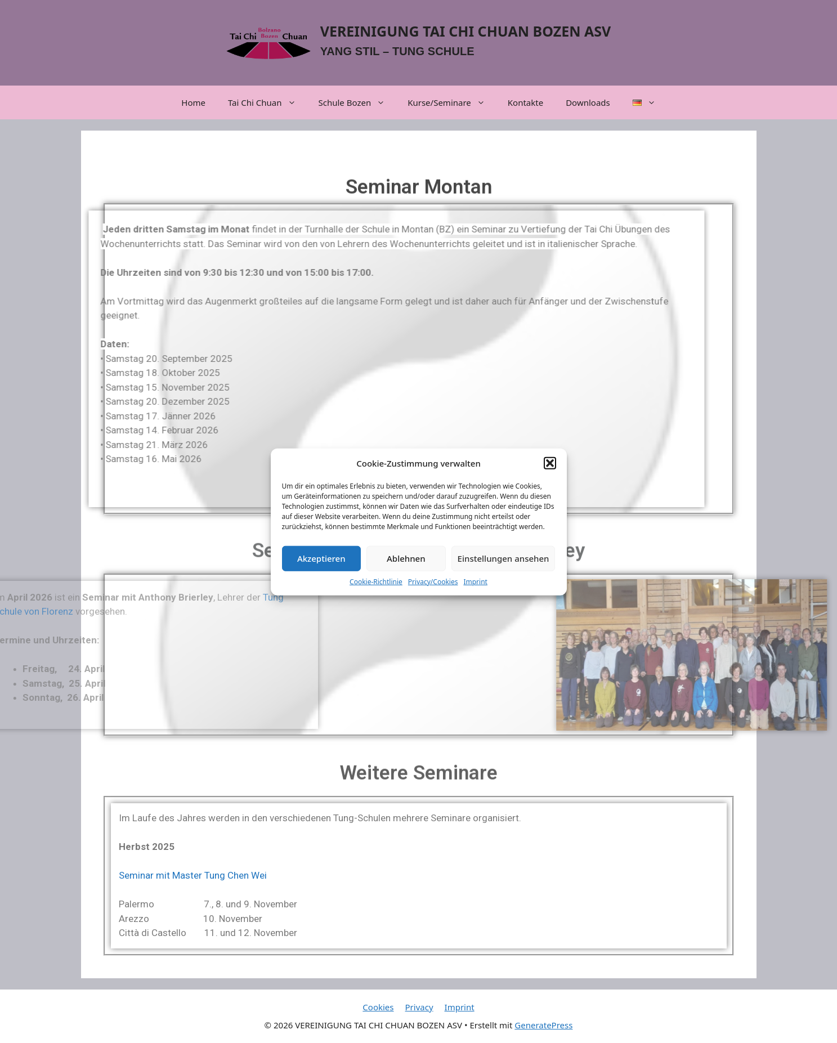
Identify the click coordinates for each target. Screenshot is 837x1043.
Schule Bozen (358, 102)
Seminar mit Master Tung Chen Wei (193, 875)
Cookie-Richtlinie (376, 587)
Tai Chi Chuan (267, 102)
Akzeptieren (321, 564)
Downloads (588, 102)
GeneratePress (543, 1025)
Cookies (377, 1007)
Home (193, 102)
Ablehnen (406, 564)
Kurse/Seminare (452, 102)
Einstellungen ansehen (503, 564)
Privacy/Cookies (433, 587)
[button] (550, 469)
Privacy (419, 1007)
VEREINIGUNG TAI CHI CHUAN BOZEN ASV (465, 31)
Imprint (475, 587)
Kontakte (525, 102)
